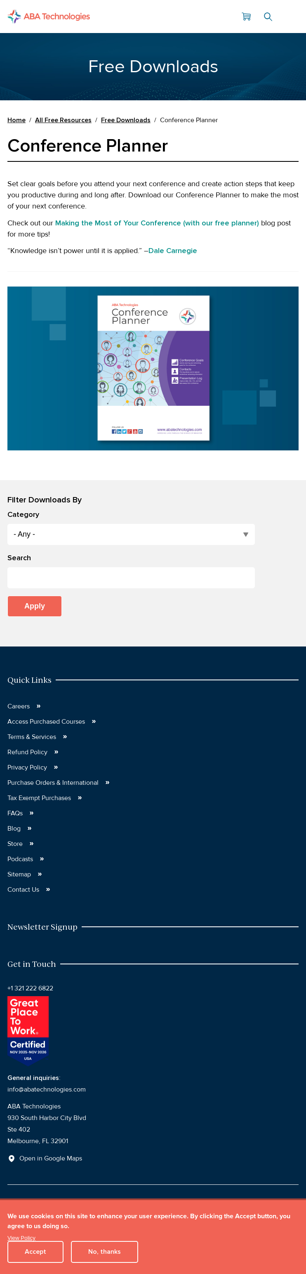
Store (15, 844)
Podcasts (20, 859)
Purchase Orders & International (53, 783)
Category (23, 514)
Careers (18, 706)
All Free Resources (63, 120)
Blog (14, 828)
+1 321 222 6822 (30, 988)
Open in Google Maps (50, 1158)
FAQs (15, 813)
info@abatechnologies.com (46, 1089)
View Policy (21, 1238)
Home (16, 120)
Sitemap (19, 874)
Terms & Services (31, 737)
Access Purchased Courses (46, 722)
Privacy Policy (27, 767)
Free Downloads (126, 120)
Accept (35, 1252)
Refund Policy (27, 752)
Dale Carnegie (172, 250)
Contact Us (23, 890)
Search (268, 16)
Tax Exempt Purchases (39, 798)
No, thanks (104, 1252)
